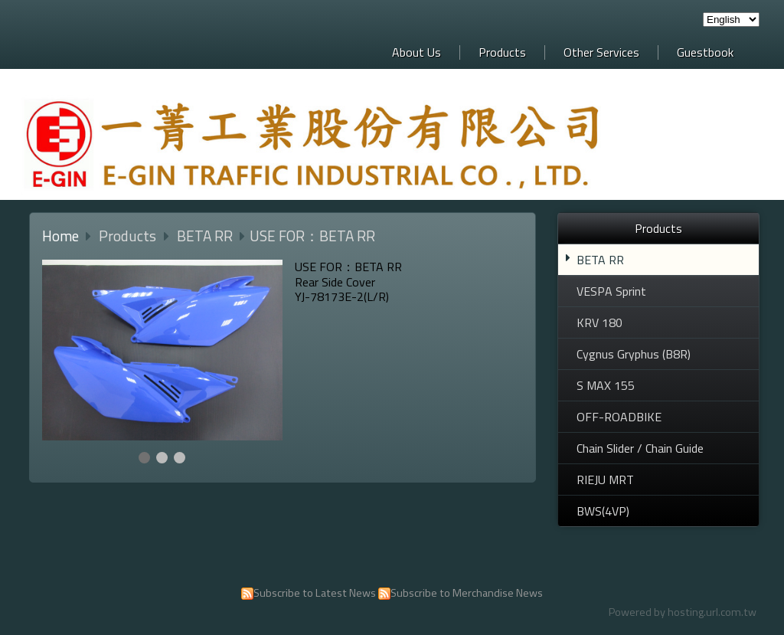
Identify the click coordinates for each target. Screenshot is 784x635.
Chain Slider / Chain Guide (640, 448)
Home (60, 235)
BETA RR (600, 259)
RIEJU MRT (605, 479)
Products (129, 235)
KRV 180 (599, 322)
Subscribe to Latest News (314, 592)
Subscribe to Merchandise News (466, 592)
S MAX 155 (606, 385)
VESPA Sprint (611, 291)
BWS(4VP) (603, 511)
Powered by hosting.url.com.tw (682, 612)
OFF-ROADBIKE (619, 417)
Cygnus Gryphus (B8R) (634, 354)
